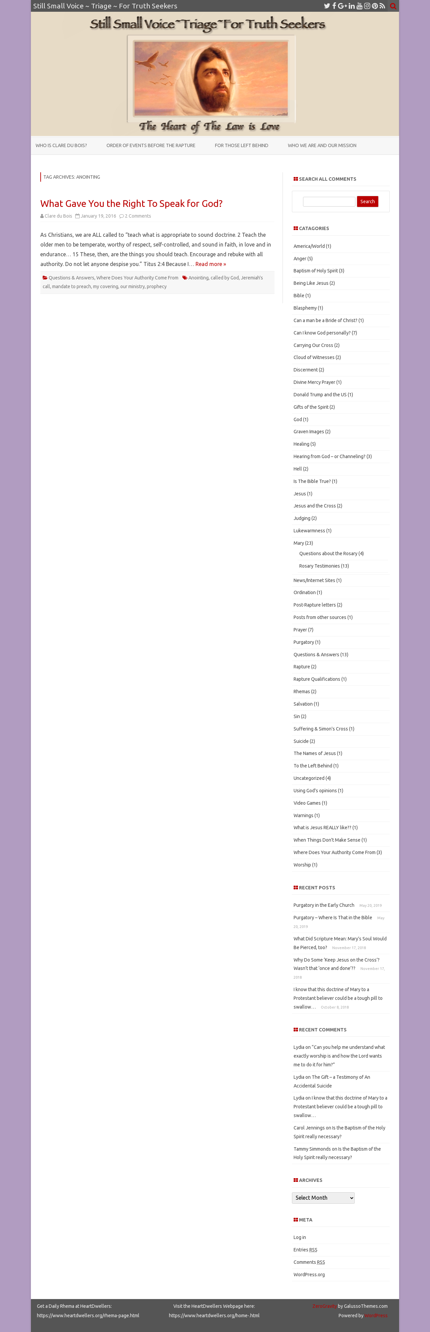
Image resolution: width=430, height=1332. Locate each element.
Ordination (305, 592)
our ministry (132, 286)
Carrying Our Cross (313, 345)
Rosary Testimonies (319, 566)
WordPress (375, 1315)
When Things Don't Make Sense (327, 840)
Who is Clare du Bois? (61, 145)
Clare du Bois (58, 216)
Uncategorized (309, 778)
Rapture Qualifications (317, 679)
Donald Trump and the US (320, 394)
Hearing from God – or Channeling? (330, 456)
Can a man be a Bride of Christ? (325, 320)
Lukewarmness (309, 530)
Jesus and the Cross (315, 505)
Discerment (306, 369)
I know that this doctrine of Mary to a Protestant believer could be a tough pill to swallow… (338, 998)
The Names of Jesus (315, 753)
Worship (302, 865)
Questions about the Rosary (328, 553)
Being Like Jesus (311, 283)
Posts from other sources (320, 617)
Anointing (198, 277)
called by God (225, 277)
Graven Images (309, 431)
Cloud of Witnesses (314, 357)
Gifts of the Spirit (311, 407)
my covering (105, 286)
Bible (299, 295)
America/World (309, 246)
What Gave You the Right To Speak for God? (131, 203)
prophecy (157, 286)
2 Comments (138, 216)
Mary (299, 543)
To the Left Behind (313, 765)
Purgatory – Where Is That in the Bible (333, 917)
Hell (298, 469)
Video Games (307, 803)
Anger (300, 258)
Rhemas (302, 691)
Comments (309, 1262)
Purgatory (304, 642)
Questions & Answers (71, 277)
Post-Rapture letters (315, 605)
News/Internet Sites (314, 580)
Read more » (211, 264)
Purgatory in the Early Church (324, 905)
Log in (300, 1237)
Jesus (300, 493)
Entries (305, 1249)
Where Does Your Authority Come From (137, 277)
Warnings (303, 815)
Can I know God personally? (322, 333)
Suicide (301, 741)
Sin (297, 716)
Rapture (302, 666)
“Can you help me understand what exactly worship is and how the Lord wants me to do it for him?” (339, 1056)
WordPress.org (309, 1274)
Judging (302, 518)
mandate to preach (71, 286)
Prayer (300, 629)
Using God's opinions (315, 790)
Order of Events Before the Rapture (151, 145)
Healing (301, 444)
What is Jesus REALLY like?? (322, 827)
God (298, 419)
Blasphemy (305, 308)
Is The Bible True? (312, 481)
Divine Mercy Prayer (314, 382)
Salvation (303, 704)
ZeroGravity (324, 1306)
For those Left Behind (241, 145)
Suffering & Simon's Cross (321, 728)
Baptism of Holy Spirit (316, 270)
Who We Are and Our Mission (322, 145)
